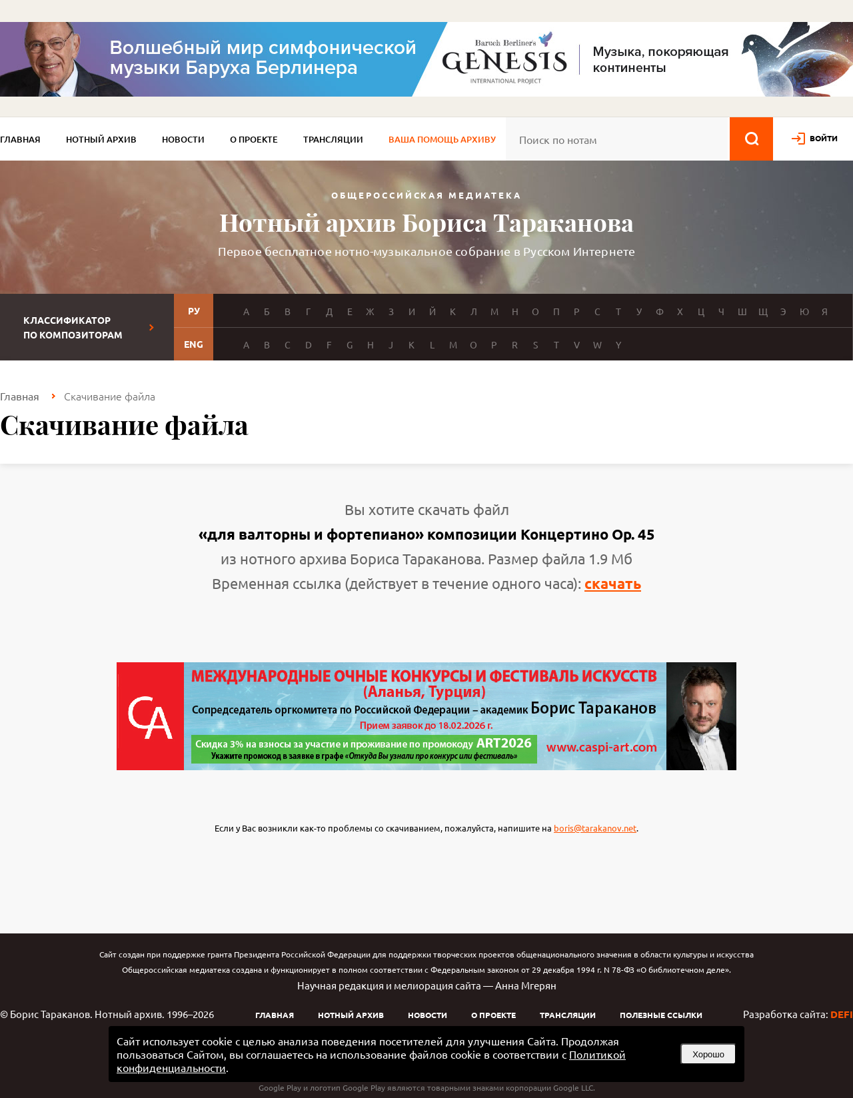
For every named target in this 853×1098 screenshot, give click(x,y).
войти (824, 138)
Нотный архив (101, 139)
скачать (612, 583)
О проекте (254, 139)
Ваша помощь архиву (442, 139)
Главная (20, 139)
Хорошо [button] (708, 1054)
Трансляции (333, 139)
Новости (183, 139)
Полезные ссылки (661, 1014)
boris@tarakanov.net (595, 827)
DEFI (841, 1014)
